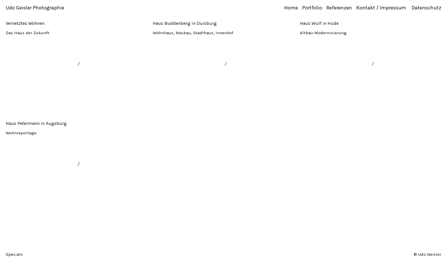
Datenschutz (426, 8)
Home (291, 8)
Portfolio (312, 8)
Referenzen (339, 8)
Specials (14, 254)
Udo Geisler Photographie (35, 8)
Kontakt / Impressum (381, 8)
